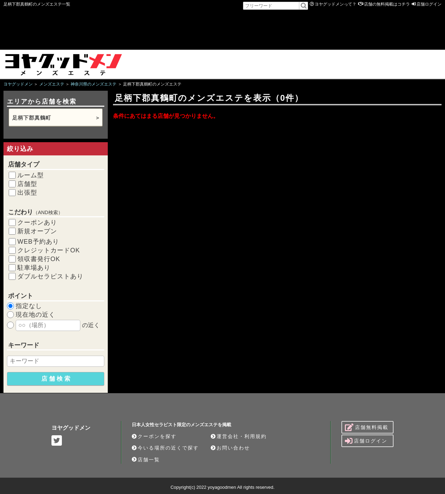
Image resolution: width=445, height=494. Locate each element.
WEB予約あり (38, 241)
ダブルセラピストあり (50, 276)
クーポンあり (37, 222)
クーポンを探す (154, 436)
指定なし (29, 305)
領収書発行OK (38, 259)
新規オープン (37, 231)
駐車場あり (33, 267)
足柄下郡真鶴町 (31, 118)
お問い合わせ (230, 448)
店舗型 (27, 183)
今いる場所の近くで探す (165, 448)
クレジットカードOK (48, 250)
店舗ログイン (429, 4)
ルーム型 (30, 175)
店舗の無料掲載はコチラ (387, 4)
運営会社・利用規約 (239, 436)
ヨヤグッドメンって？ (335, 4)
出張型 (27, 192)
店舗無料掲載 (366, 427)
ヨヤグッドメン (70, 428)
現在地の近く (35, 314)
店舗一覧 (146, 459)
